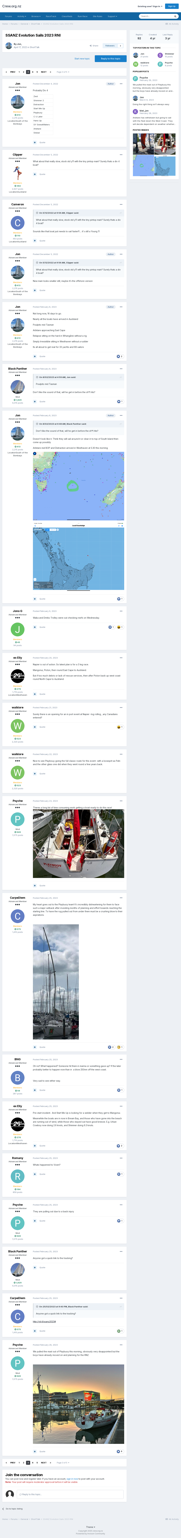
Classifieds (67, 16)
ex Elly (17, 657)
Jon (19, 44)
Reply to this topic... (31, 1494)
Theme (90, 1527)
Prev (12, 72)
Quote (42, 142)
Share (94, 45)
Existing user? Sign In (150, 6)
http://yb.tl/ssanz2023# (44, 1321)
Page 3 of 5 (63, 72)
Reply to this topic (110, 58)
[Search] (155, 16)
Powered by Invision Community (90, 1533)
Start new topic (82, 58)
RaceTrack (51, 16)
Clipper (18, 154)
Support (112, 16)
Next (44, 72)
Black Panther (17, 368)
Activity (21, 16)
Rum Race (82, 16)
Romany (17, 1158)
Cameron (17, 204)
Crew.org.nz (11, 6)
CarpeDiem (17, 897)
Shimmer (169, 54)
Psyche (18, 800)
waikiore (17, 707)
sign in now (72, 1478)
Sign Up (171, 6)
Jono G (17, 611)
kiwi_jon (144, 110)
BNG (18, 1059)
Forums (8, 16)
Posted (45, 83)
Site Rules (97, 16)
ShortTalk (35, 47)
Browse (36, 16)
